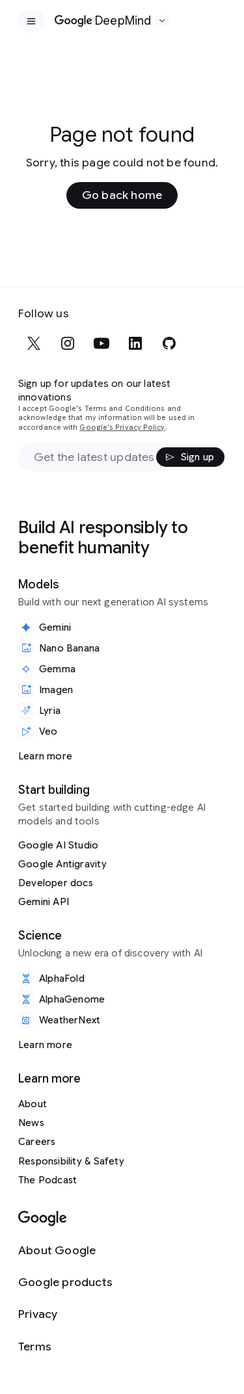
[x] (33, 343)
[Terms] (65, 1347)
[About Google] (65, 1251)
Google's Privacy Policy (122, 427)
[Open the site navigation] (31, 21)
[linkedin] (135, 343)
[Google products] (65, 1282)
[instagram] (67, 343)
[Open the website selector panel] (162, 21)
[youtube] (101, 343)
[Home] (103, 20)
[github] (169, 343)
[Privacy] (65, 1314)
